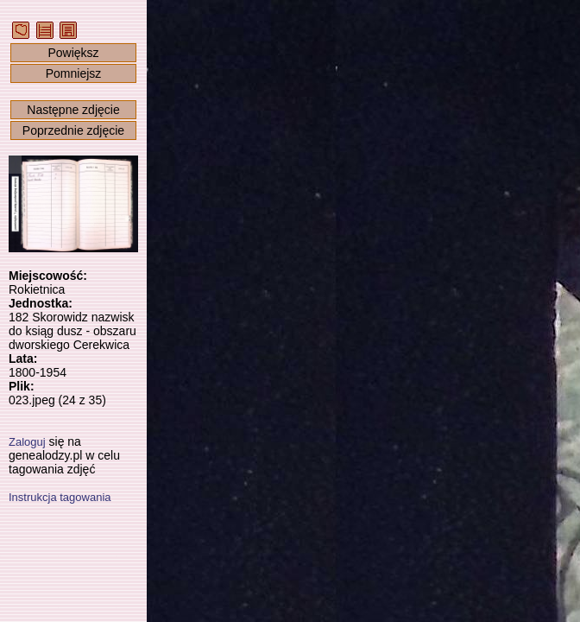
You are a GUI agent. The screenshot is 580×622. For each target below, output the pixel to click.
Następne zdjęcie (73, 110)
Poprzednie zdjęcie (73, 130)
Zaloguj (27, 441)
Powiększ (72, 53)
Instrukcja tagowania (60, 497)
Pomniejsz (74, 73)
